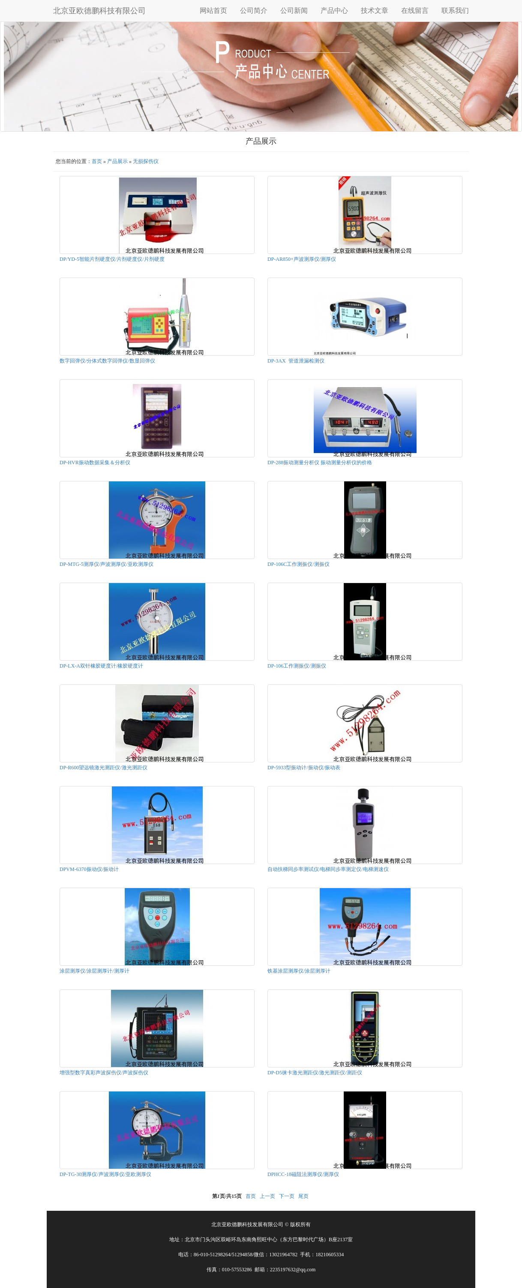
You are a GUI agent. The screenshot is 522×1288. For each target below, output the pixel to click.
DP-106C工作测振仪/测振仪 (298, 564)
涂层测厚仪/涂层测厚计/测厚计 (94, 971)
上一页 (267, 1196)
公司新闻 (294, 10)
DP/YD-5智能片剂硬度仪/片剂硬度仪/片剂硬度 (112, 259)
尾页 (303, 1196)
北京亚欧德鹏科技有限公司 (99, 10)
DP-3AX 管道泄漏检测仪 (295, 361)
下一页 (287, 1196)
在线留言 (415, 10)
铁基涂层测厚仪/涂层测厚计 (298, 971)
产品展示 (117, 161)
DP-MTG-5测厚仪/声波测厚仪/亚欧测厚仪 (106, 564)
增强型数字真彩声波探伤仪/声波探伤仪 (104, 1073)
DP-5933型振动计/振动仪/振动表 (303, 768)
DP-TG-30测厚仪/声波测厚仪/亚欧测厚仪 (105, 1174)
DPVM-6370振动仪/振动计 (89, 869)
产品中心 (334, 10)
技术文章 (374, 10)
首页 (97, 161)
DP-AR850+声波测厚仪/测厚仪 (301, 259)
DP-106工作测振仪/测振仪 (296, 666)
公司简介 (253, 10)
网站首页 (213, 10)
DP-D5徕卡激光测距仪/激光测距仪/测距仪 (314, 1073)
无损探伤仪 (146, 161)
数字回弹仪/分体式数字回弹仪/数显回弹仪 (107, 361)
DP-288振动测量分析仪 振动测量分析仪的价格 (319, 463)
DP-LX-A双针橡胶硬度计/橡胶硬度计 (101, 666)
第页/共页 (227, 1196)
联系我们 (455, 10)
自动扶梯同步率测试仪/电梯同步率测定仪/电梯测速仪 (328, 869)
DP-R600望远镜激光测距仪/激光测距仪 (103, 768)
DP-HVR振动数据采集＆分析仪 (95, 463)
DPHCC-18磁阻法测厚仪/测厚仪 (303, 1174)
